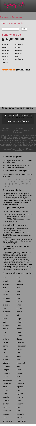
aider (18, 353)
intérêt (19, 407)
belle (18, 359)
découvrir (6, 363)
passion (6, 418)
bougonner (5, 44)
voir (18, 315)
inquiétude (12, 239)
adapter (6, 414)
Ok (24, 29)
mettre (19, 281)
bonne (5, 346)
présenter (6, 366)
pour (18, 291)
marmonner (6, 50)
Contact (27, 130)
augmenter (7, 312)
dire (4, 308)
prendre (19, 301)
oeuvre (5, 342)
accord (19, 418)
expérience (7, 305)
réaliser (6, 356)
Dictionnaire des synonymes (18, 116)
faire (4, 278)
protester (5, 56)
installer (19, 312)
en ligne (6, 339)
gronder (17, 47)
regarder (20, 394)
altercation (15, 232)
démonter (20, 373)
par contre (20, 383)
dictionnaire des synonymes (15, 252)
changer (20, 339)
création (6, 404)
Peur (5, 239)
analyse (6, 325)
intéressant (21, 363)
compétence (21, 421)
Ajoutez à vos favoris (18, 121)
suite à (19, 366)
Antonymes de (16, 70)
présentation (21, 346)
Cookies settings (16, 132)
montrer (19, 329)
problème (6, 291)
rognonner (5, 59)
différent (20, 349)
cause (19, 356)
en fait (5, 315)
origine (19, 332)
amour (19, 305)
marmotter (18, 50)
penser (5, 390)
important (6, 301)
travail (5, 295)
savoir (5, 329)
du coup (20, 336)
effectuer (6, 377)
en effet (6, 284)
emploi (19, 380)
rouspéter (5, 62)
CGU (16, 130)
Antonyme (19, 128)
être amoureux (15, 236)
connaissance (8, 380)
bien (18, 298)
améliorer (20, 397)
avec (18, 390)
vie (4, 353)
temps (19, 319)
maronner (5, 53)
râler (16, 56)
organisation (7, 421)
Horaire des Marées (9, 149)
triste (5, 394)
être (4, 288)
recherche (7, 383)
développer (7, 332)
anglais (5, 281)
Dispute (6, 232)
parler (5, 387)
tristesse (6, 400)
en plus (19, 278)
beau (18, 377)
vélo (19, 230)
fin (4, 336)
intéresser (20, 342)
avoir (18, 288)
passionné (7, 411)
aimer (5, 319)
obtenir (19, 322)
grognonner (28, 160)
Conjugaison (5, 128)
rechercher (21, 414)
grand (19, 370)
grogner (4, 47)
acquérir (20, 404)
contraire (20, 284)
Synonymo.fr (19, 5)
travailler (6, 397)
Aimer (5, 236)
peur (18, 411)
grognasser (19, 44)
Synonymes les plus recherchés (17, 273)
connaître (6, 373)
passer (19, 400)
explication (20, 387)
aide (4, 349)
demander (7, 298)
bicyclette (11, 229)
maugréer (18, 53)
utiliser (19, 325)
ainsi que (6, 407)
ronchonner (19, 59)
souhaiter (6, 359)
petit (4, 322)
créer (18, 295)
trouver (19, 308)
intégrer (6, 370)
